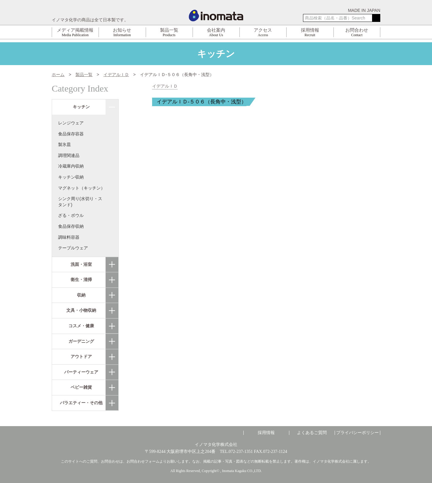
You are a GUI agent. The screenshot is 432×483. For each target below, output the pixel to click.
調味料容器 (68, 237)
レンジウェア (71, 122)
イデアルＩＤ (165, 86)
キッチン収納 (71, 177)
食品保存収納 (71, 226)
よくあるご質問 (312, 433)
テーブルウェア (73, 247)
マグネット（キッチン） (81, 188)
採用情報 (266, 433)
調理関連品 (68, 155)
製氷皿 (64, 144)
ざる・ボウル (71, 215)
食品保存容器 (71, 133)
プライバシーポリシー (357, 433)
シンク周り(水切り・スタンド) (80, 201)
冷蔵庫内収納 (71, 166)
